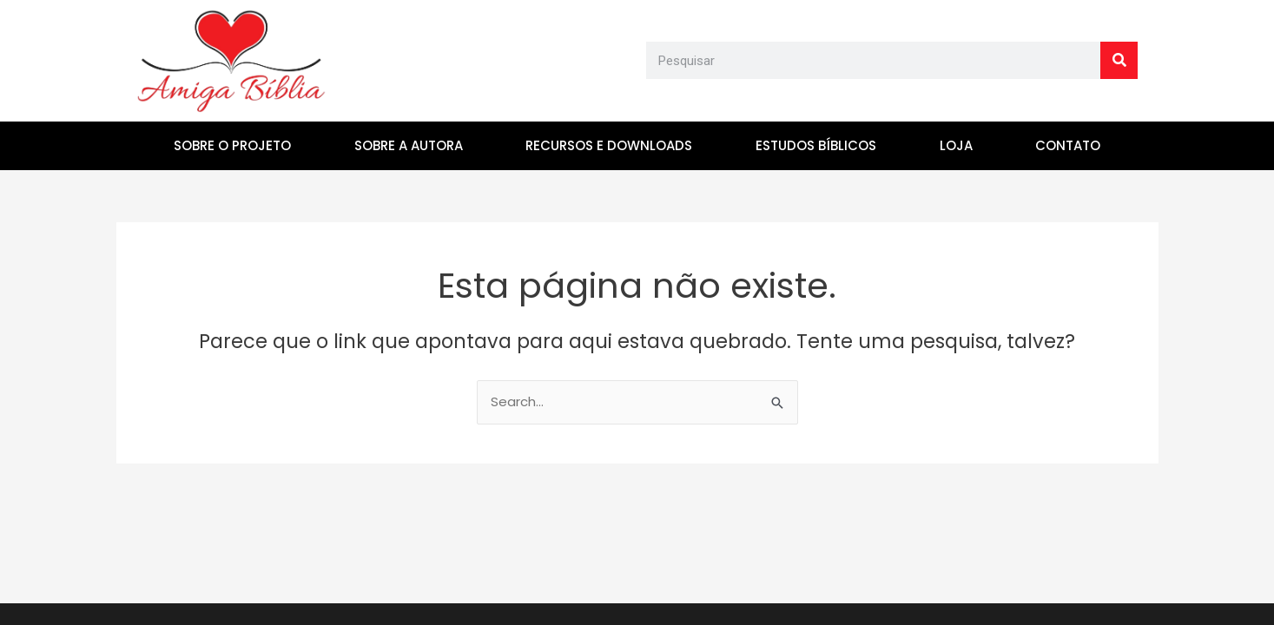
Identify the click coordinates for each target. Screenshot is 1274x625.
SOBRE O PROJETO (232, 145)
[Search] (1119, 60)
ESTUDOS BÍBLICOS (816, 145)
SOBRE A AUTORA (408, 145)
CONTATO (1067, 145)
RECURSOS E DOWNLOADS (608, 145)
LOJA (956, 145)
